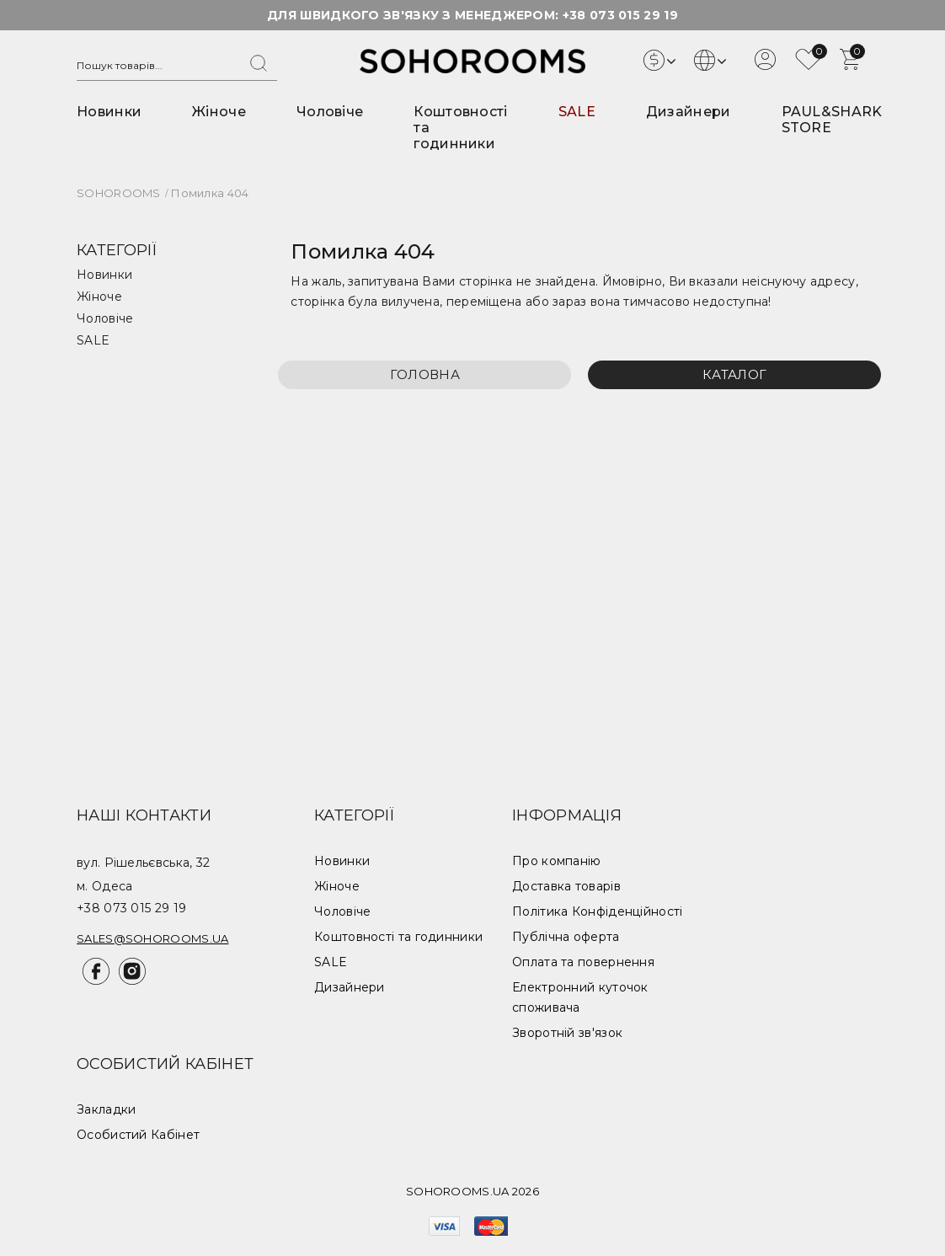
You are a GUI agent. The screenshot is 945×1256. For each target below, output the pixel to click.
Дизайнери (688, 112)
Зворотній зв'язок (567, 1032)
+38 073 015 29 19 (620, 15)
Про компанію (556, 861)
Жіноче (219, 112)
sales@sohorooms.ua (152, 938)
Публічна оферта (566, 936)
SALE (576, 112)
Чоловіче (329, 112)
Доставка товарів (566, 886)
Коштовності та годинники (398, 936)
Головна (425, 374)
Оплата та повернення (583, 962)
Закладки (106, 1109)
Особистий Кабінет (138, 1134)
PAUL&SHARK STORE (832, 120)
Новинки (109, 112)
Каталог (734, 374)
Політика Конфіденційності (597, 911)
